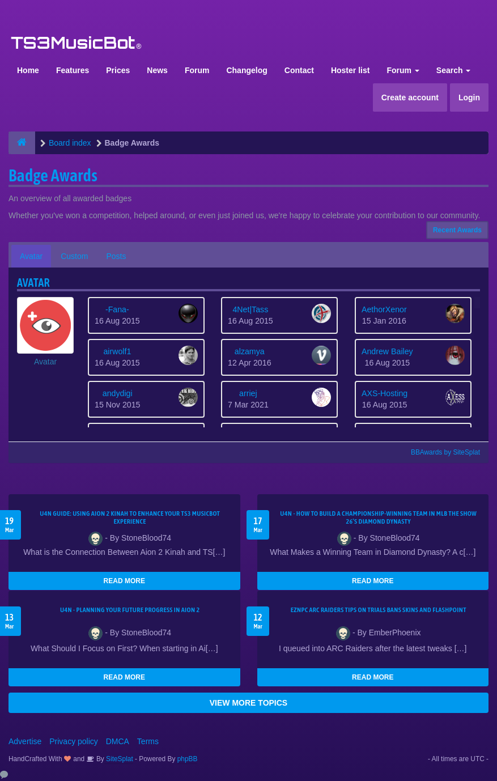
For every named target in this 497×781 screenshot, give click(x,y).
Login (469, 97)
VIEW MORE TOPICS (248, 702)
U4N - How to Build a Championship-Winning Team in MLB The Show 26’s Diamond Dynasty (378, 517)
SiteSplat (118, 759)
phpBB (187, 759)
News (157, 70)
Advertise (25, 741)
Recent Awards (457, 230)
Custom (74, 256)
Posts (116, 256)
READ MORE (124, 581)
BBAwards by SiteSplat (440, 452)
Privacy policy (73, 741)
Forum (197, 70)
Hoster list (350, 70)
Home (28, 70)
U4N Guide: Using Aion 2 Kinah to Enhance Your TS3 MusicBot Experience (130, 517)
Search (453, 70)
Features (72, 70)
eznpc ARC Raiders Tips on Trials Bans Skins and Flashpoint (378, 610)
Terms (148, 741)
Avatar (31, 256)
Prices (118, 70)
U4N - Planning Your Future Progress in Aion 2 (130, 610)
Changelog (246, 70)
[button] (45, 332)
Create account (410, 97)
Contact (299, 70)
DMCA (117, 741)
